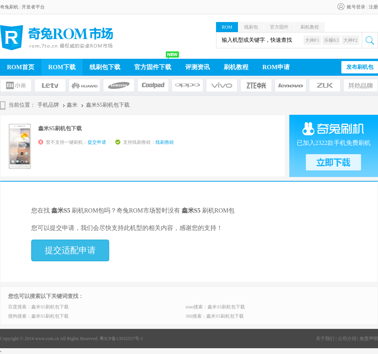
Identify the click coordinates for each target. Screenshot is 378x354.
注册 (373, 7)
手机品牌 (48, 105)
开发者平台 (33, 7)
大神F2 (350, 40)
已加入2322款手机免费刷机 (334, 143)
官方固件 (279, 27)
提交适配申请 (70, 250)
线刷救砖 (164, 142)
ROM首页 (20, 67)
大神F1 (312, 40)
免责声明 (368, 338)
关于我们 (325, 338)
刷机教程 (309, 27)
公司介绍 (347, 338)
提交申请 (97, 142)
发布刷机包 (359, 67)
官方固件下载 (152, 67)
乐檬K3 (331, 40)
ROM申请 (276, 67)
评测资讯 (197, 67)
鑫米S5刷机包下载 (50, 307)
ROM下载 (62, 67)
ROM (227, 27)
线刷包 (251, 27)
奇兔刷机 (9, 7)
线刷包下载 (104, 67)
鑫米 (72, 105)
